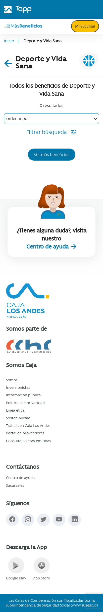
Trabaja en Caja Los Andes (28, 425)
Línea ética (15, 410)
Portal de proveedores (25, 433)
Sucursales (15, 485)
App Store (41, 568)
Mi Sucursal (85, 26)
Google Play (16, 568)
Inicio (9, 41)
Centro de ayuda (48, 246)
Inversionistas (18, 387)
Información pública (23, 395)
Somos (12, 380)
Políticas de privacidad (25, 403)
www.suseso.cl (84, 605)
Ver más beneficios (51, 154)
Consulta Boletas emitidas (28, 441)
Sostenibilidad (18, 418)
